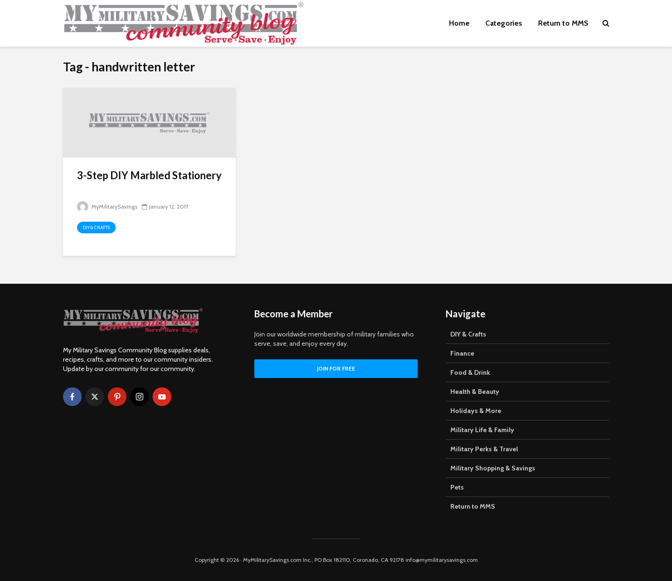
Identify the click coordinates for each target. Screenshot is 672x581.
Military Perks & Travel (484, 449)
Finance (462, 353)
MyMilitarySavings (107, 206)
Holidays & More (475, 410)
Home (459, 23)
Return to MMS (563, 23)
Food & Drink (470, 372)
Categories (503, 23)
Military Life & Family (482, 430)
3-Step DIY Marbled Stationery (149, 175)
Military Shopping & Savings (492, 468)
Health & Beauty (474, 391)
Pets (457, 487)
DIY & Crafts (96, 227)
